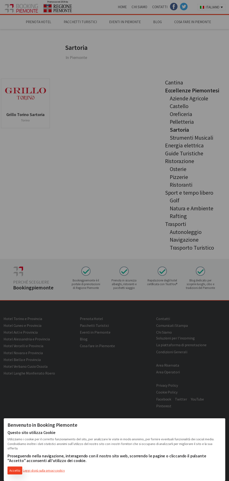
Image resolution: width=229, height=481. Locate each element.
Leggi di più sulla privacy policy (44, 470)
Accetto (14, 470)
